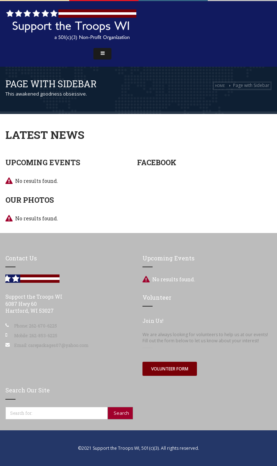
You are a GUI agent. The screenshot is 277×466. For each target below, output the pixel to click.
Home (220, 85)
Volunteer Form (169, 369)
